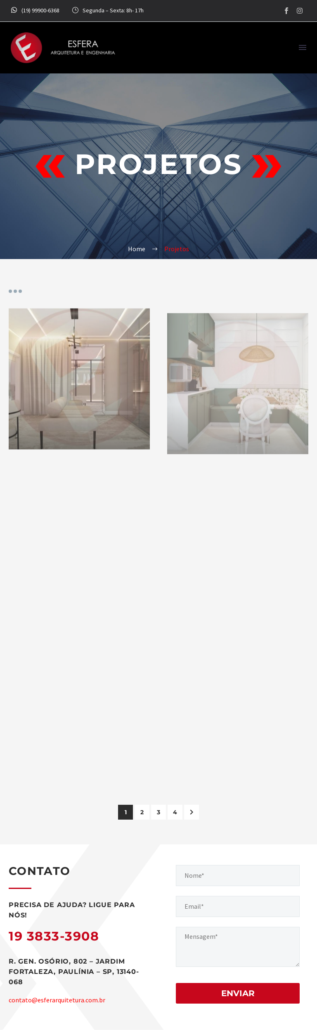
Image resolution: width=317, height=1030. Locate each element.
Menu (302, 47)
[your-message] (238, 947)
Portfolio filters (15, 291)
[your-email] (238, 906)
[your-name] (238, 875)
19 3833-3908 (54, 936)
